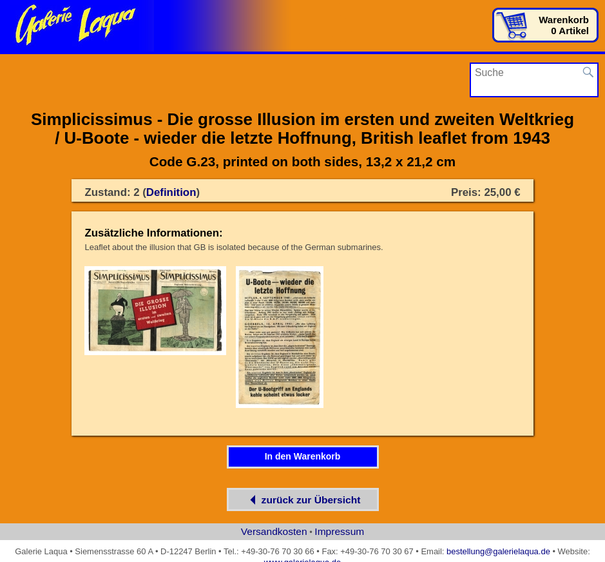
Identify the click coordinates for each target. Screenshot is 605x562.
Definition (171, 192)
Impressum (339, 531)
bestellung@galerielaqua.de (498, 551)
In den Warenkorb (303, 456)
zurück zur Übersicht (303, 499)
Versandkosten (274, 531)
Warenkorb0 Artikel (564, 25)
